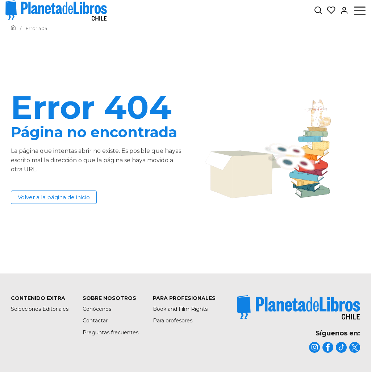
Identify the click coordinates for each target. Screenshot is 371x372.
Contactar (95, 320)
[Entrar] (342, 10)
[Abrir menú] (360, 10)
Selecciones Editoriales (39, 309)
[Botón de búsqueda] (318, 11)
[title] (298, 307)
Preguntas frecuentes (110, 332)
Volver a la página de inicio (54, 197)
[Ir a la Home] (13, 28)
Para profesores (172, 320)
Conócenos (97, 309)
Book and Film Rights (180, 309)
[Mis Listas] (328, 10)
